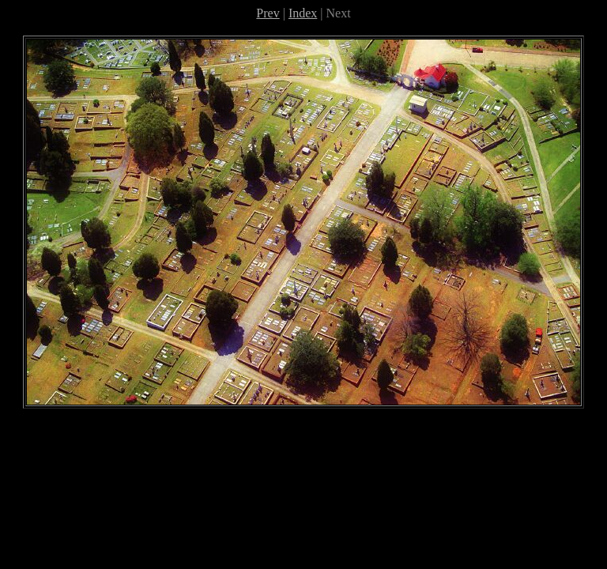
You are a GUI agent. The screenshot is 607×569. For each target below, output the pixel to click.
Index (302, 13)
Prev (267, 13)
